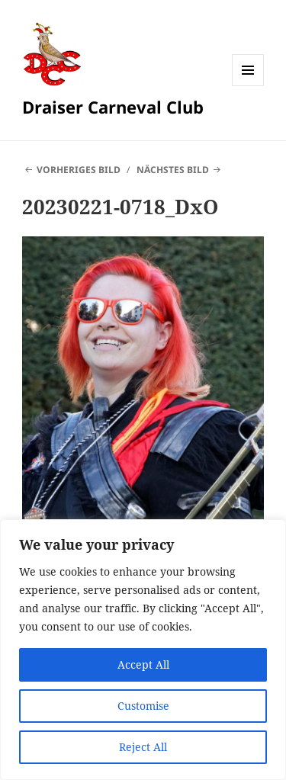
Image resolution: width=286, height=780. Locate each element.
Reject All (143, 747)
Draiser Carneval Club (113, 106)
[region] (143, 649)
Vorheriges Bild (79, 169)
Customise (143, 705)
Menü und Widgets (248, 85)
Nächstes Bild (173, 169)
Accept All (143, 664)
